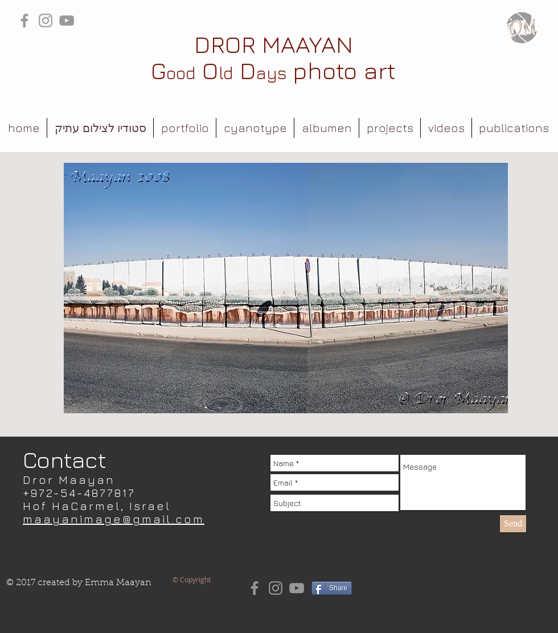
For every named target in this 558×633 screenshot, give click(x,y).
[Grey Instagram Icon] (45, 20)
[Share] (331, 588)
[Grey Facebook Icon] (24, 20)
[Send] (513, 523)
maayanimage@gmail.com (113, 518)
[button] (185, 128)
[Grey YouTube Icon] (67, 20)
